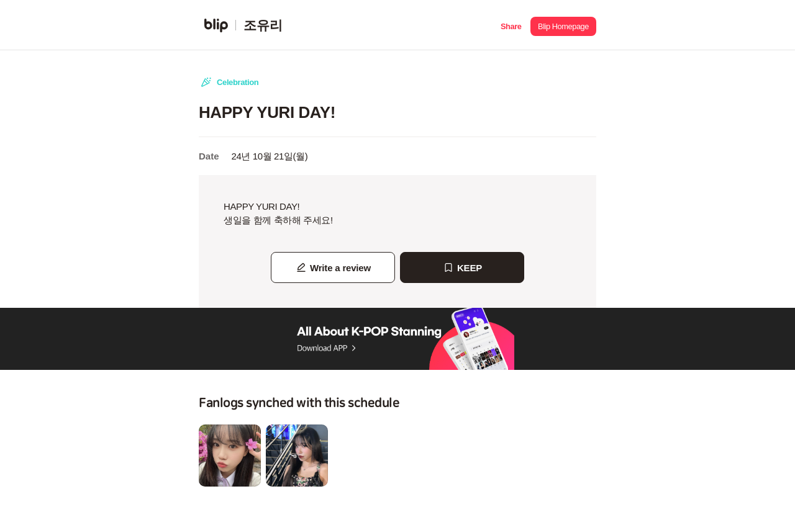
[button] (511, 25)
